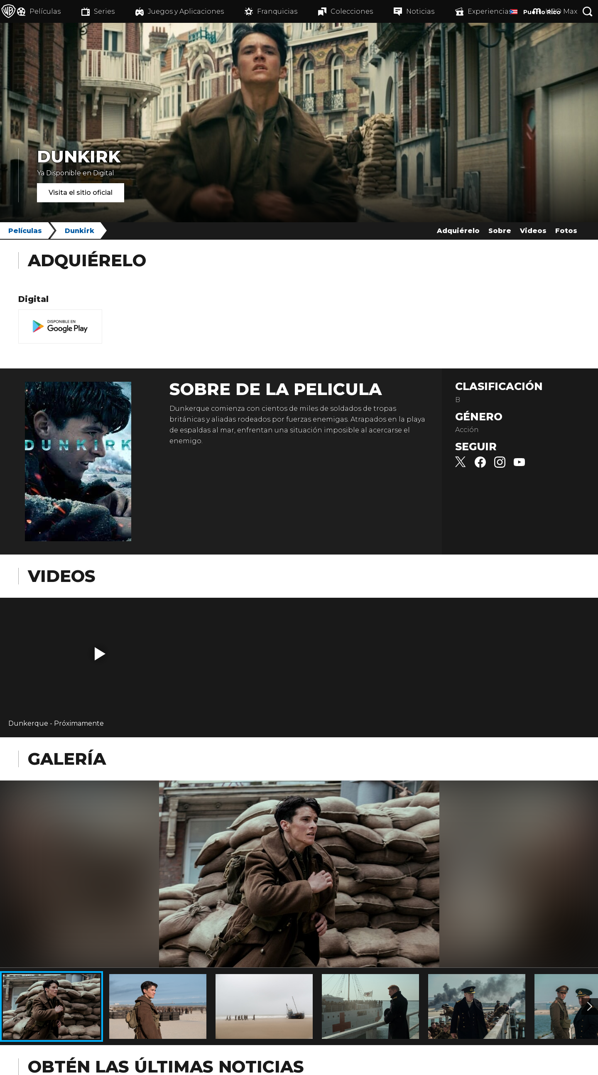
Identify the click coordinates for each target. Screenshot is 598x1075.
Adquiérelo (458, 231)
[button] (100, 653)
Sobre (499, 231)
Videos (533, 231)
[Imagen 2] (589, 1006)
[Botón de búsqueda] (587, 11)
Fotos (566, 231)
